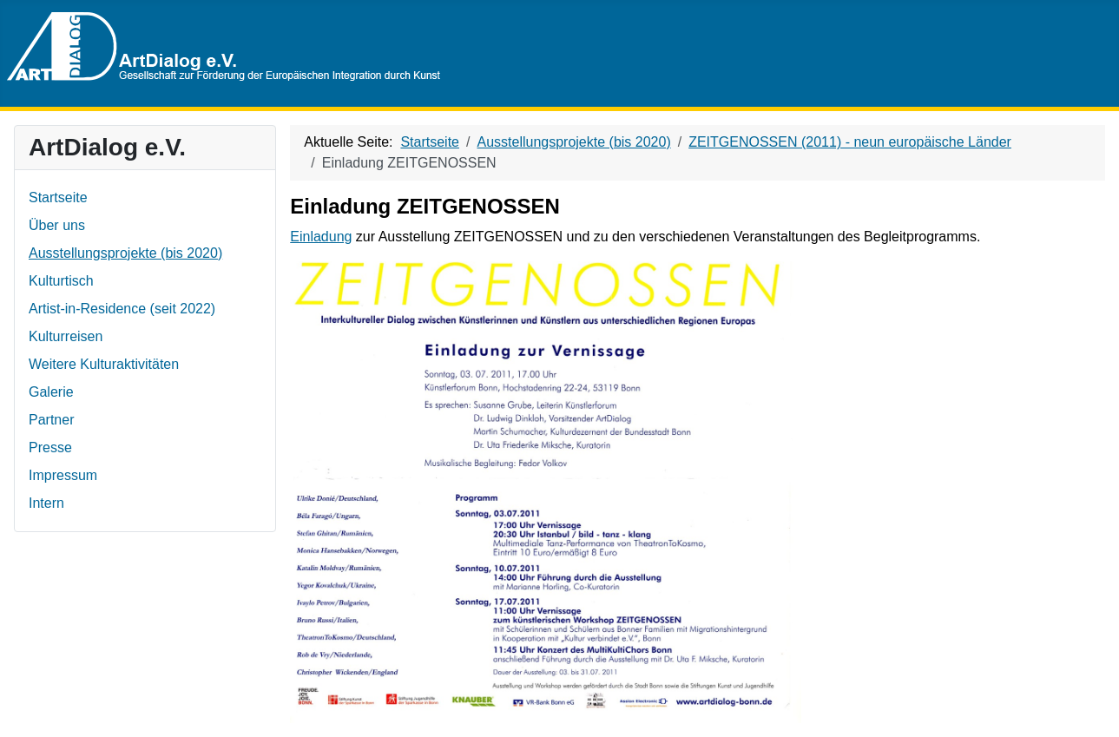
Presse (50, 447)
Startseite (58, 197)
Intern (46, 503)
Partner (51, 419)
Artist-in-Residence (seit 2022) (122, 308)
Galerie (51, 392)
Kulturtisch (61, 280)
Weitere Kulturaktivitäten (104, 364)
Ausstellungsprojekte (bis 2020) (125, 253)
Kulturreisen (65, 336)
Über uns (57, 225)
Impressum (63, 475)
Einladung (321, 236)
